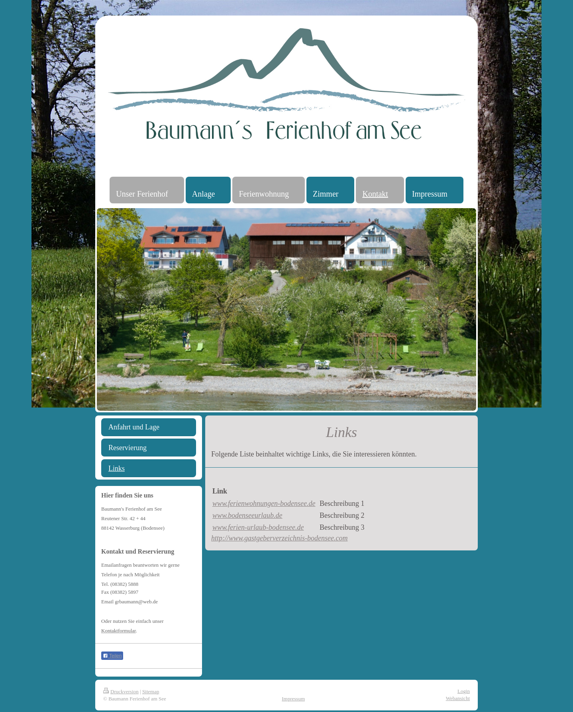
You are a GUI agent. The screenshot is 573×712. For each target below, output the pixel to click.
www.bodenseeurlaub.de (247, 515)
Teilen (112, 656)
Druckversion (121, 691)
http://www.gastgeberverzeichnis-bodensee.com (279, 538)
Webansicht (458, 698)
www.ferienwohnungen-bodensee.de (264, 503)
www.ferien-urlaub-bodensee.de (258, 527)
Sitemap (150, 691)
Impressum (293, 699)
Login (463, 691)
